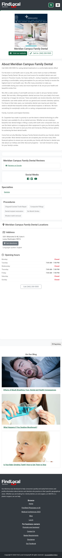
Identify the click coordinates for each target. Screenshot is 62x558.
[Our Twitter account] (32, 178)
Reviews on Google (14, 166)
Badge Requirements (31, 535)
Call (31, 287)
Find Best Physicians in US (31, 508)
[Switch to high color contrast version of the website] (51, 5)
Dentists (7, 192)
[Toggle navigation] (57, 5)
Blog (31, 516)
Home (31, 504)
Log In (31, 520)
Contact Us (31, 531)
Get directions (10, 243)
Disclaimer (31, 540)
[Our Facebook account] (28, 178)
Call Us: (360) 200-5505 (40, 53)
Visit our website (18, 53)
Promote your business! (31, 527)
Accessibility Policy (51, 555)
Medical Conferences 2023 (31, 512)
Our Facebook (31, 544)
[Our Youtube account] (35, 178)
